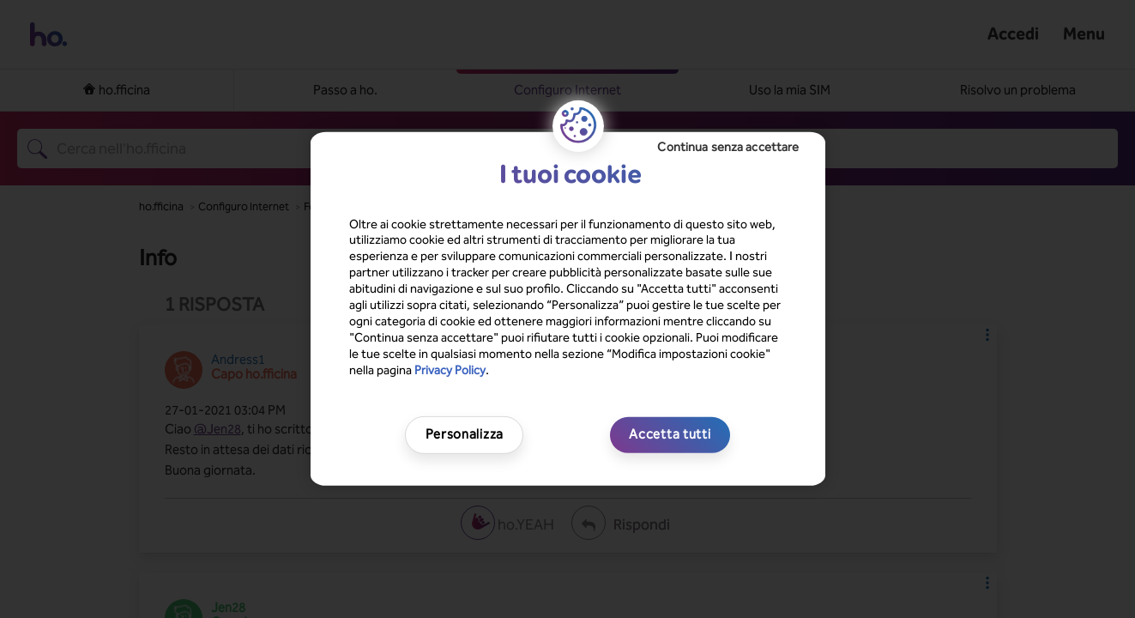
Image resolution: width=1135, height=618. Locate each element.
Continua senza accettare (728, 147)
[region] (568, 309)
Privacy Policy (450, 369)
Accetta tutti (669, 434)
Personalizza (465, 434)
